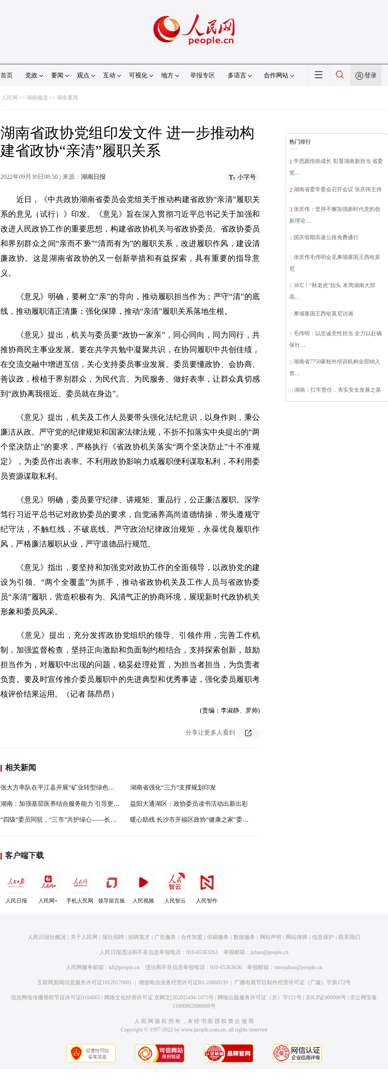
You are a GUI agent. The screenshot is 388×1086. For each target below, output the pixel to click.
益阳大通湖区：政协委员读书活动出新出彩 (189, 803)
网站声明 (271, 937)
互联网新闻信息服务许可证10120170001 (84, 982)
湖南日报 (93, 176)
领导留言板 (111, 886)
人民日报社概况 (47, 937)
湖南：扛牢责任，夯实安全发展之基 (337, 390)
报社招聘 (113, 937)
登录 (370, 75)
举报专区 (202, 75)
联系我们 (349, 937)
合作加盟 (192, 937)
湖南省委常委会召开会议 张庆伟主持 (338, 189)
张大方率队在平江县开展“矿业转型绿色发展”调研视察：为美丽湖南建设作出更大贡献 (117, 787)
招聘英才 (139, 937)
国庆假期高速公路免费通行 (326, 237)
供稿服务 (218, 937)
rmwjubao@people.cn (298, 967)
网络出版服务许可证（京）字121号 (260, 997)
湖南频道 (37, 98)
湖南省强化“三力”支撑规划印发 (173, 787)
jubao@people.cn (269, 952)
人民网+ (48, 886)
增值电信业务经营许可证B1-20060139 (183, 982)
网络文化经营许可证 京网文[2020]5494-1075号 (159, 997)
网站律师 (296, 937)
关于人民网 (84, 937)
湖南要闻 (67, 98)
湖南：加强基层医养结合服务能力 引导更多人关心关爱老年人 (84, 803)
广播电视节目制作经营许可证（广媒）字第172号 (292, 982)
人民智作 (206, 886)
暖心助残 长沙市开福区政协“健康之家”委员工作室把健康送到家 (217, 819)
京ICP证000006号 (326, 997)
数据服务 (244, 937)
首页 (6, 75)
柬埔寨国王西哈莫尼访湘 (323, 314)
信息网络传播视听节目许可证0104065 (55, 997)
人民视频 (143, 886)
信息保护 (323, 937)
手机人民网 (79, 886)
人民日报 (16, 886)
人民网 (10, 98)
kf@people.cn (124, 967)
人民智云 (175, 886)
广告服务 (165, 937)
